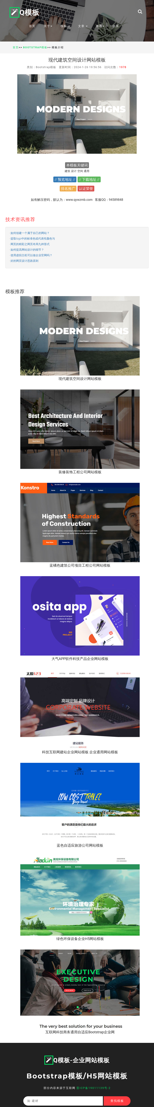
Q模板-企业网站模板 (77, 1060)
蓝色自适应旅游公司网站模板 (80, 845)
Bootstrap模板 (35, 47)
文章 (83, 26)
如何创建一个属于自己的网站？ (30, 233)
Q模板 (24, 12)
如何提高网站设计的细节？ (27, 249)
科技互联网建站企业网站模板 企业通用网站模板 (80, 752)
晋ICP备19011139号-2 (93, 1088)
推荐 (100, 26)
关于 (48, 26)
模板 (65, 26)
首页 (32, 26)
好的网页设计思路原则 (24, 260)
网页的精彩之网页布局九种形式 (30, 244)
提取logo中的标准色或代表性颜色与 (33, 238)
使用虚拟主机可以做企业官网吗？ (31, 255)
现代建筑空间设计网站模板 (79, 379)
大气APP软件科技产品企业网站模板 (80, 659)
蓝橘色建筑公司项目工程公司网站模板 (80, 565)
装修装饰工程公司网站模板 (79, 472)
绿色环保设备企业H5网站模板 (80, 939)
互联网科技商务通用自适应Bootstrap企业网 (80, 1032)
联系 (116, 26)
